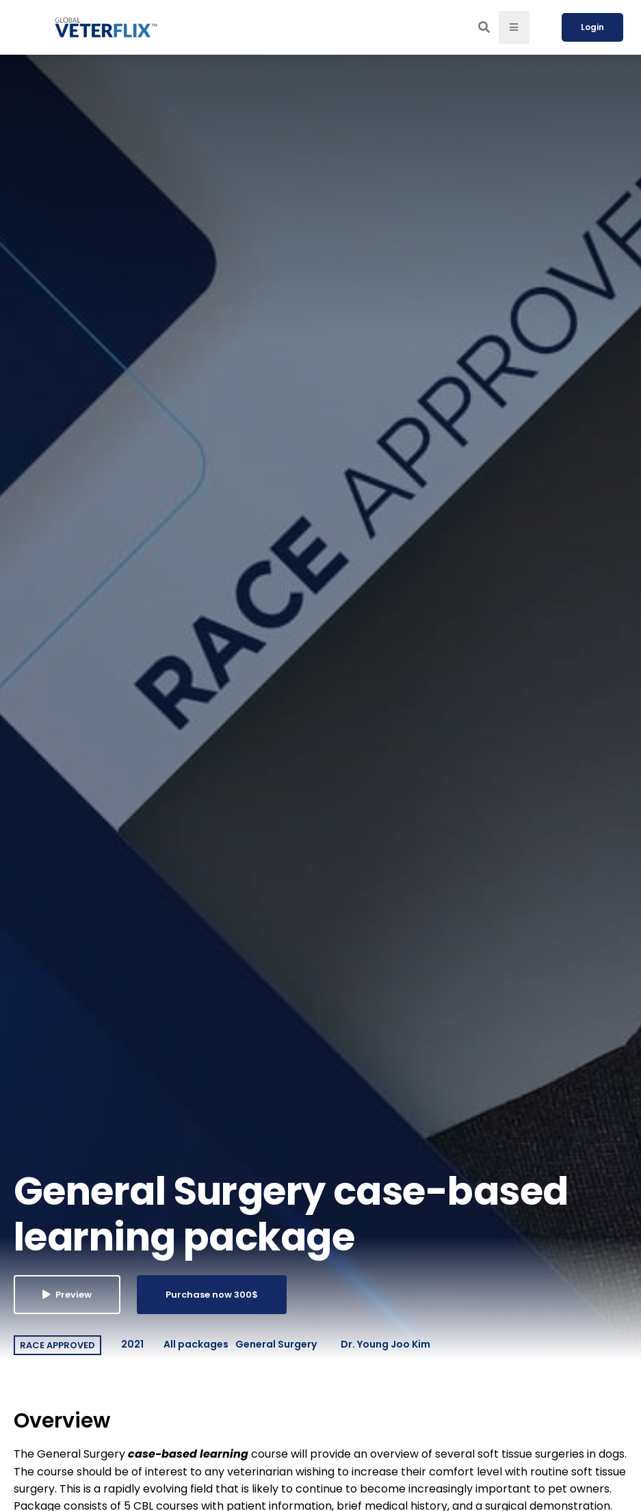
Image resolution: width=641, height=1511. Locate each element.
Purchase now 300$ (212, 1294)
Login (592, 27)
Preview (67, 1294)
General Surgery (276, 1344)
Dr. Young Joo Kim (385, 1344)
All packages (195, 1344)
